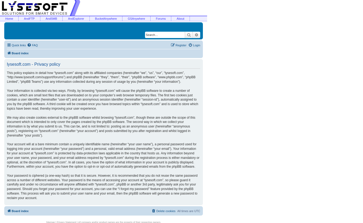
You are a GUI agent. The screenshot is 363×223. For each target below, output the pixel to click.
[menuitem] (32, 45)
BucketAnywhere (106, 18)
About (180, 18)
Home (9, 18)
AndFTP (29, 18)
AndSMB (51, 18)
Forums (161, 18)
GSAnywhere (136, 18)
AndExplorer (76, 18)
